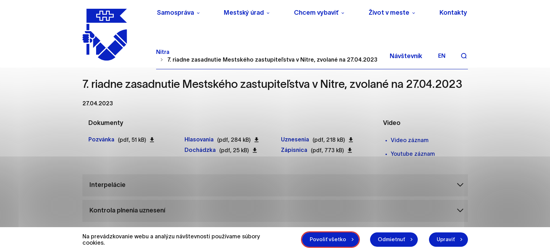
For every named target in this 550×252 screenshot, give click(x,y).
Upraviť (445, 239)
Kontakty (453, 12)
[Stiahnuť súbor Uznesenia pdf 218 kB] (351, 139)
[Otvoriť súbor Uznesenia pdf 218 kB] (295, 139)
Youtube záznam (413, 153)
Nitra (162, 49)
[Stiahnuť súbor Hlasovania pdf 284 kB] (256, 139)
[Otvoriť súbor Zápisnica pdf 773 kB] (294, 150)
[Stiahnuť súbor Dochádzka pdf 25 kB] (255, 150)
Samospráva (175, 12)
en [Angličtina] (441, 53)
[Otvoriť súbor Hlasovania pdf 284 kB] (199, 139)
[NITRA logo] (114, 33)
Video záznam (410, 140)
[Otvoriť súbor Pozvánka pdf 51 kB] (101, 139)
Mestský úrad (244, 12)
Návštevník (406, 53)
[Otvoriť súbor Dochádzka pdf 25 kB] (200, 150)
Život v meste (389, 12)
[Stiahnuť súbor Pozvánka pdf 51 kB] (152, 139)
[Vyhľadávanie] (464, 53)
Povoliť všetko (322, 239)
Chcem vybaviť (316, 12)
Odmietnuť (388, 239)
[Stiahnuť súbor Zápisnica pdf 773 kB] (350, 150)
